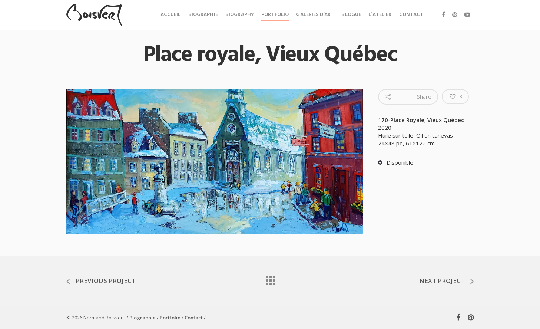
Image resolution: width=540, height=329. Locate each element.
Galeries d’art (315, 14)
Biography (239, 14)
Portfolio (275, 14)
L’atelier (379, 14)
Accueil (170, 14)
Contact (411, 14)
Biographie (203, 14)
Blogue (351, 14)
